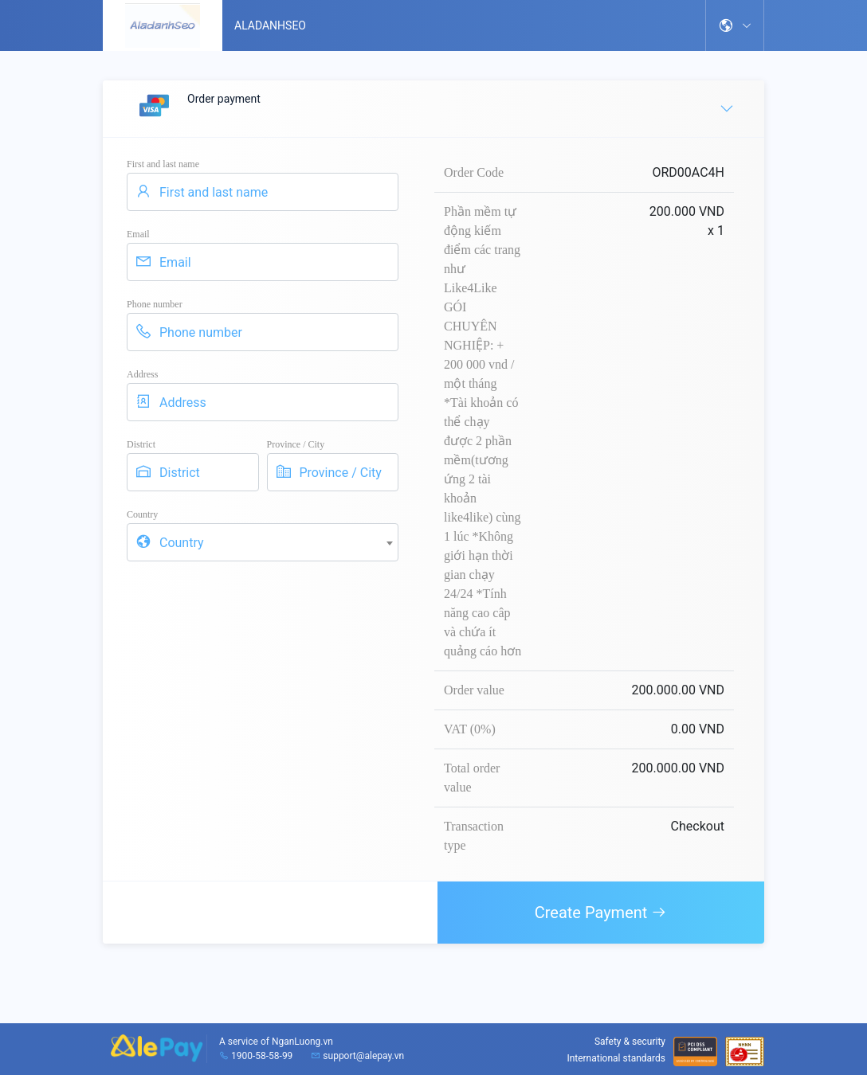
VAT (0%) (470, 729)
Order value (474, 690)
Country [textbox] (181, 542)
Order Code (474, 172)
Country (142, 514)
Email (138, 234)
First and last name (163, 164)
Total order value (472, 777)
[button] (734, 25)
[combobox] (262, 542)
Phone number (154, 304)
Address (142, 374)
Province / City (296, 444)
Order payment (435, 108)
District (141, 444)
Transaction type (474, 835)
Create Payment (601, 912)
